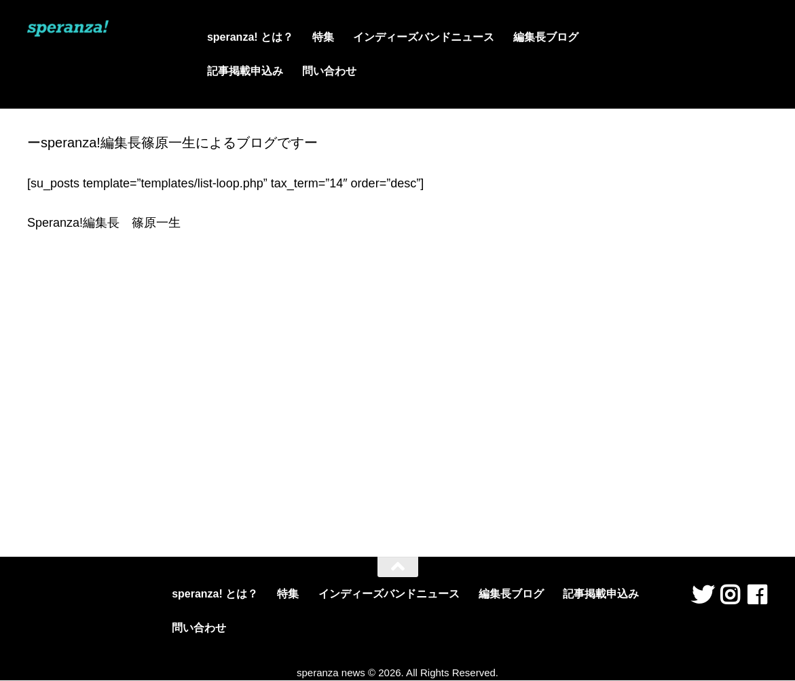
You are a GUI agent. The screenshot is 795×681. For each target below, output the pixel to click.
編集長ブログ (545, 37)
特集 (323, 37)
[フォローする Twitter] (703, 595)
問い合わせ (329, 71)
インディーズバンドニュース (423, 37)
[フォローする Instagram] (730, 595)
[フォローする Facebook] (757, 595)
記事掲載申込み (245, 71)
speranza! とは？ (250, 37)
